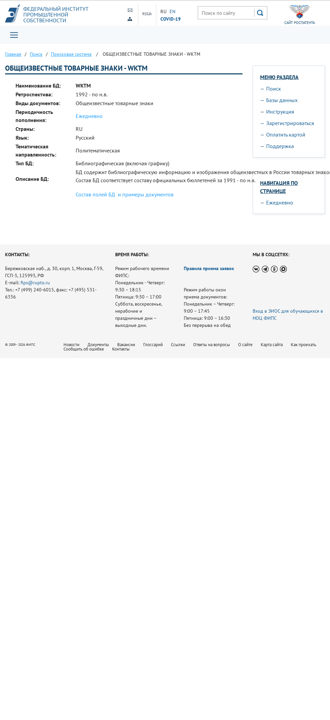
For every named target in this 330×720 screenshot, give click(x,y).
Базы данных (282, 100)
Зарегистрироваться (290, 123)
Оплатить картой (285, 134)
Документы (98, 344)
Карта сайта (272, 344)
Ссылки (178, 344)
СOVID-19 (170, 19)
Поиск (273, 88)
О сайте (245, 344)
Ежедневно (89, 116)
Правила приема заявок (209, 268)
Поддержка (280, 146)
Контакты (121, 349)
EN (173, 11)
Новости (71, 344)
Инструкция (280, 111)
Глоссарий (153, 344)
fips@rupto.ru (35, 283)
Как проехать (303, 344)
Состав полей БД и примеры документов (125, 194)
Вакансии (126, 344)
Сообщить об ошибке (84, 349)
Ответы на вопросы (211, 344)
